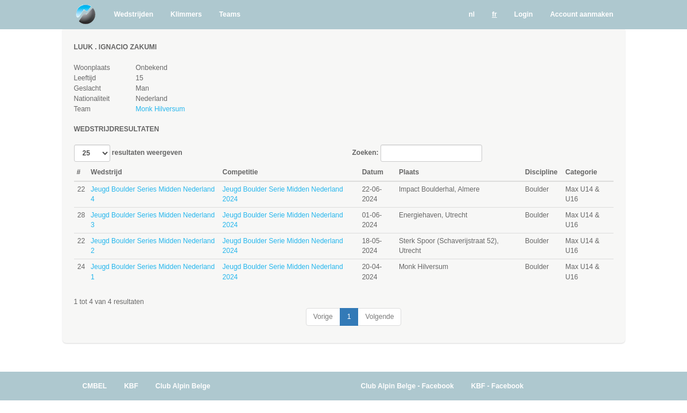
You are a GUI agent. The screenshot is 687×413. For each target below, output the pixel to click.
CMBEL (95, 386)
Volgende (379, 317)
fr (494, 14)
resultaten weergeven (128, 153)
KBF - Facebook (497, 386)
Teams (229, 14)
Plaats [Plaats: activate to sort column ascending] (409, 172)
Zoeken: (417, 153)
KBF (131, 386)
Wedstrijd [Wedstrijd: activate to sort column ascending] (106, 172)
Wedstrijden (133, 14)
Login (523, 14)
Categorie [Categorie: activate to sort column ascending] (581, 172)
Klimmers (186, 14)
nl (471, 14)
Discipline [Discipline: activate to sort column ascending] (541, 172)
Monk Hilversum (160, 109)
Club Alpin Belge (183, 386)
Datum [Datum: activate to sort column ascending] (372, 172)
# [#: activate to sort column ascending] (79, 172)
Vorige (323, 317)
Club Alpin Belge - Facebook (407, 386)
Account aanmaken (581, 14)
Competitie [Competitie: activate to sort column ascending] (240, 172)
